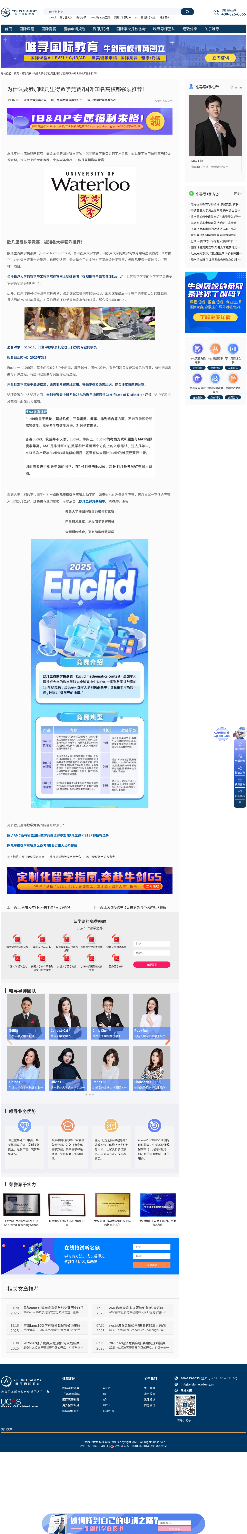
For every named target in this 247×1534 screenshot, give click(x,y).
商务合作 (149, 1405)
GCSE (106, 1405)
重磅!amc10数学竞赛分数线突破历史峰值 (53, 1307)
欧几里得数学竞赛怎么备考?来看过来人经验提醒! (43, 845)
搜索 (187, 11)
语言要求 (164, 17)
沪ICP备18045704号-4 (94, 1446)
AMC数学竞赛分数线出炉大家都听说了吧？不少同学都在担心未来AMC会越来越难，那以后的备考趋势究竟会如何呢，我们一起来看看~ (139, 1312)
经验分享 (109, 1411)
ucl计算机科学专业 (145, 17)
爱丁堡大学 (66, 17)
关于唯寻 (149, 1388)
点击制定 (215, 397)
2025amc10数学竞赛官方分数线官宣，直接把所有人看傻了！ (53, 1312)
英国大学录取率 (122, 17)
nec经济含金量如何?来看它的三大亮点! (137, 1325)
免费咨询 (233, 397)
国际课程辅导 (70, 1388)
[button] (86, 1094)
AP (105, 1399)
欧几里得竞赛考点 (35, 100)
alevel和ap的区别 (100, 17)
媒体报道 (149, 1399)
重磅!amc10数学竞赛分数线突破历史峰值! (53, 1325)
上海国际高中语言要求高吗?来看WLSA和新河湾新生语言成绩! (132, 907)
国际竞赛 (26, 73)
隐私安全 (161, 1446)
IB (104, 1394)
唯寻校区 (149, 1394)
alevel (52, 17)
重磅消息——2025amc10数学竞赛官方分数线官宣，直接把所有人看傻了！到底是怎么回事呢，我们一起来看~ (53, 1330)
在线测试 (197, 397)
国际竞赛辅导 (70, 1399)
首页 (16, 73)
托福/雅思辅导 (71, 1394)
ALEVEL (108, 1388)
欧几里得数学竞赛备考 (101, 100)
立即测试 (233, 367)
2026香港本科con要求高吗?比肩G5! (38, 907)
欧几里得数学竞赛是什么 (67, 100)
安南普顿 (81, 17)
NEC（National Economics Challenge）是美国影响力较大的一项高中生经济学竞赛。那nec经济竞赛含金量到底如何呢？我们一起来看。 (139, 1330)
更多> (238, 193)
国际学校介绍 (70, 1411)
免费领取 (197, 367)
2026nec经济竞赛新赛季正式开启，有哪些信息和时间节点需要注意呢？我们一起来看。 (53, 1347)
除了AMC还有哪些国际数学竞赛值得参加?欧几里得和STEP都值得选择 (58, 835)
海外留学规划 (70, 1405)
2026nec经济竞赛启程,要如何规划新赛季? (53, 1342)
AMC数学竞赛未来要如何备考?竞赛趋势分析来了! (139, 1307)
